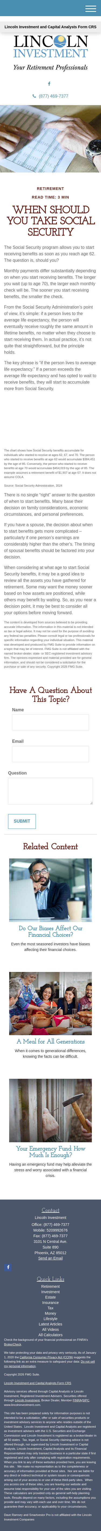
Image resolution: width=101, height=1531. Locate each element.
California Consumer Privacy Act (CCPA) (46, 1357)
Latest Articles (50, 1324)
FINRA (77, 1400)
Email (18, 741)
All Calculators (50, 1335)
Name (18, 710)
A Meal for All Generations (50, 1042)
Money (50, 1313)
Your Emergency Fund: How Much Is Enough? (50, 1152)
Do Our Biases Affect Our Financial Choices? (50, 932)
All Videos (50, 1329)
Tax (51, 1308)
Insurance (50, 1302)
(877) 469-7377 (50, 96)
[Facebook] (49, 84)
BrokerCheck (12, 1344)
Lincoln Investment (27, 1400)
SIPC (85, 1400)
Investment (50, 1292)
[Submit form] (22, 821)
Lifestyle (50, 1319)
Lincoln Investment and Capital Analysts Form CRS (50, 27)
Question (17, 773)
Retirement (50, 1286)
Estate (50, 1297)
